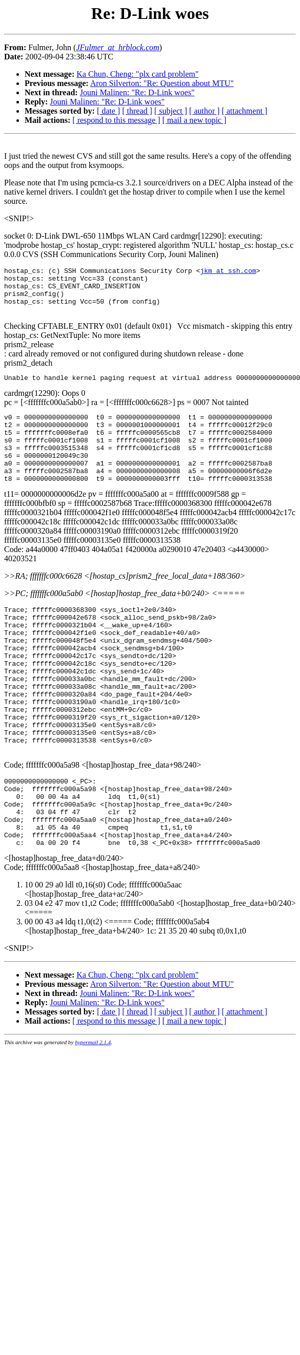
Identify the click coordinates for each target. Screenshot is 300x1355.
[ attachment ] (244, 111)
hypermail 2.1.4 (93, 1108)
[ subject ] (170, 111)
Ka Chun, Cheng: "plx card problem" (137, 74)
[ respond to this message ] (116, 120)
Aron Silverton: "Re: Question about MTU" (162, 83)
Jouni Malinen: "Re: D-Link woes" (137, 92)
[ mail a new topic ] (194, 120)
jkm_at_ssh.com (228, 272)
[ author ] (204, 111)
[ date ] (108, 111)
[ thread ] (137, 111)
